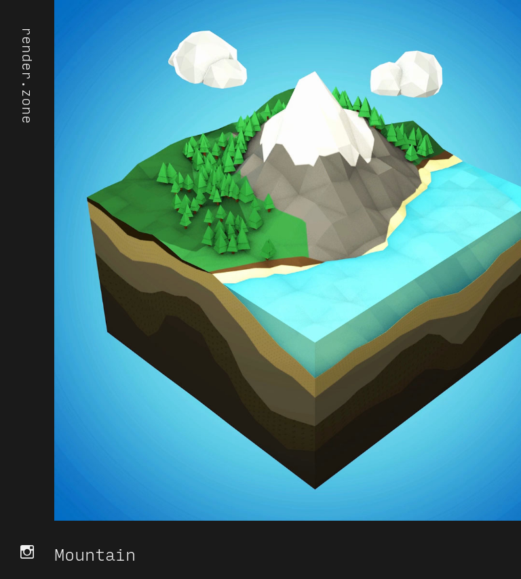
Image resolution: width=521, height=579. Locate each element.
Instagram (27, 552)
